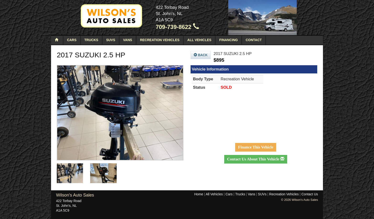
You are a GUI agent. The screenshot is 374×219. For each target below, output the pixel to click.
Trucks (91, 40)
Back (201, 55)
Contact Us (309, 194)
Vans (127, 40)
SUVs (110, 40)
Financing (228, 40)
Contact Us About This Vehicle (255, 159)
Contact (254, 40)
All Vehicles (199, 40)
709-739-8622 (177, 27)
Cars (72, 40)
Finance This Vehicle (255, 147)
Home (198, 194)
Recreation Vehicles (159, 40)
